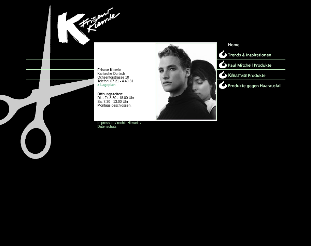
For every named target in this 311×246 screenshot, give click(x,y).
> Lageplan (107, 85)
